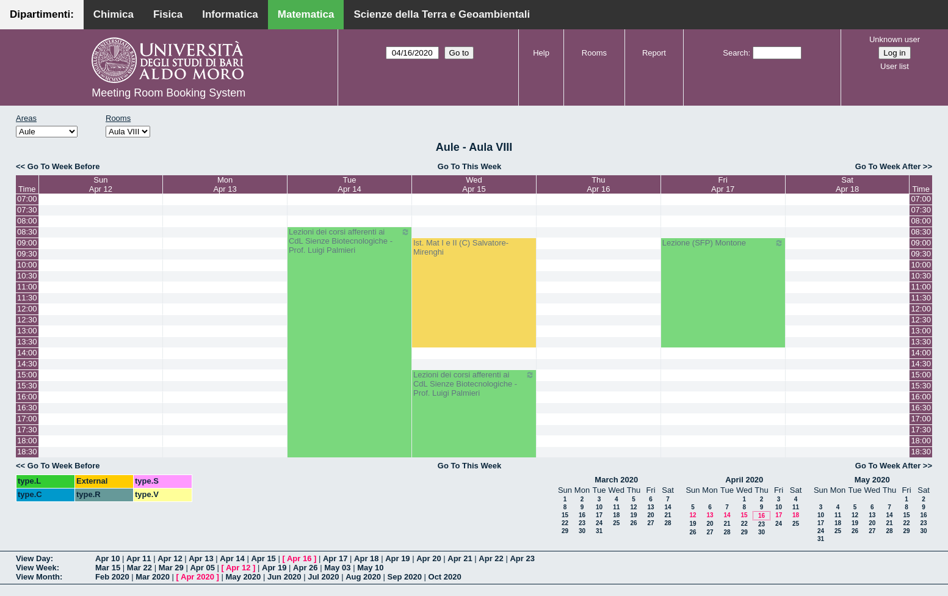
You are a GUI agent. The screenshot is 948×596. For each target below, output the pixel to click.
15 (565, 515)
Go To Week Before (63, 166)
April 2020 (744, 479)
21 (667, 515)
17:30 (27, 429)
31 (599, 531)
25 (616, 523)
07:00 (27, 198)
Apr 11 (138, 558)
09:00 (27, 242)
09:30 (27, 253)
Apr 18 (366, 558)
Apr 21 (459, 558)
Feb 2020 (112, 576)
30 (582, 531)
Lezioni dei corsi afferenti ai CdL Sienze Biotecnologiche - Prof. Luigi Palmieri (349, 241)
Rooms (594, 52)
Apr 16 (299, 558)
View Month (38, 576)
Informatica (230, 14)
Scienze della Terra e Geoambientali (441, 14)
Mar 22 (139, 567)
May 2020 (872, 479)
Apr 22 (491, 558)
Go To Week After (888, 166)
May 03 (337, 567)
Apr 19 (397, 558)
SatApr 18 (847, 184)
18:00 (27, 440)
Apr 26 (305, 567)
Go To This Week (469, 166)
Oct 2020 (445, 576)
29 (565, 531)
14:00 (27, 352)
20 (650, 515)
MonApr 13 (224, 184)
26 (633, 523)
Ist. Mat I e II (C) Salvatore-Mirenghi (460, 247)
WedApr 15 (473, 184)
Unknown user (894, 39)
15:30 (27, 385)
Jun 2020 (284, 576)
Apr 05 (202, 567)
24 (599, 523)
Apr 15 (263, 558)
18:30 (27, 451)
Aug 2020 (363, 576)
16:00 (27, 396)
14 (667, 507)
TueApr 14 (349, 184)
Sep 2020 (405, 576)
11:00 (27, 286)
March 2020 (616, 479)
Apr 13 (201, 558)
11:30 (27, 297)
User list (894, 66)
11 (616, 507)
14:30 (27, 363)
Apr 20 (428, 558)
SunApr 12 (100, 184)
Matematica (306, 14)
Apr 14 (232, 558)
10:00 (27, 264)
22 (565, 523)
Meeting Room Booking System (168, 93)
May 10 (370, 567)
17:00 (27, 418)
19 (633, 515)
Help (541, 52)
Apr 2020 (197, 576)
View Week (36, 567)
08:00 (27, 220)
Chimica (113, 14)
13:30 (27, 341)
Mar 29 (171, 567)
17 (599, 515)
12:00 (27, 308)
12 (633, 507)
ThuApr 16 (598, 184)
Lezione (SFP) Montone (723, 243)
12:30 (27, 319)
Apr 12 (169, 558)
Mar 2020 (153, 576)
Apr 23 (522, 558)
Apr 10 (107, 558)
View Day (33, 558)
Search (735, 52)
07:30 (27, 209)
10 (599, 507)
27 (650, 523)
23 (582, 523)
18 (616, 515)
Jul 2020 (323, 576)
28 (667, 523)
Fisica (168, 14)
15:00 (27, 374)
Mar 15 (107, 567)
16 (582, 515)
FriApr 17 (722, 184)
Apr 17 (335, 558)
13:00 (27, 330)
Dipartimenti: (42, 14)
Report (654, 52)
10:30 (27, 275)
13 (650, 507)
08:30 (27, 231)
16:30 (27, 407)
